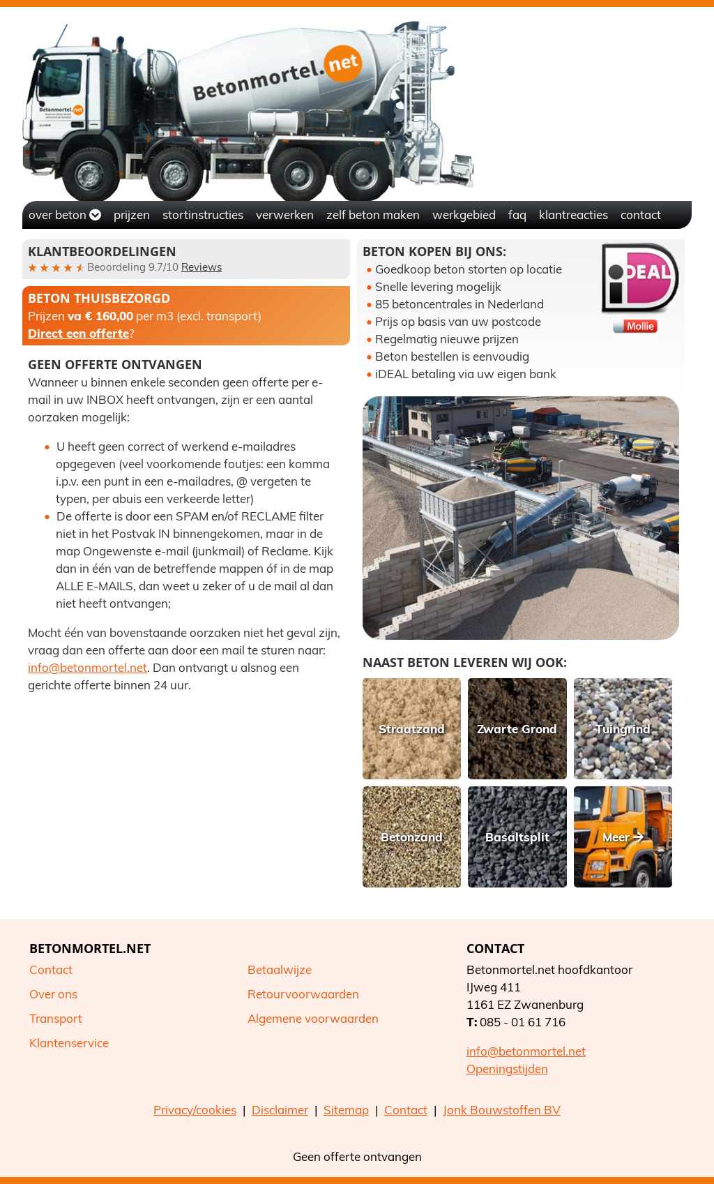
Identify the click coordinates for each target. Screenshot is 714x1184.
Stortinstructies (202, 214)
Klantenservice (69, 1042)
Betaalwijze (280, 969)
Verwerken (285, 214)
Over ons (53, 994)
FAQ (517, 214)
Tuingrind (623, 728)
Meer (623, 837)
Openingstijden (507, 1068)
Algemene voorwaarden (313, 1018)
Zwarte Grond (517, 728)
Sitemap (346, 1109)
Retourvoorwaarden (303, 994)
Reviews (201, 266)
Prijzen (132, 214)
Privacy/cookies (194, 1109)
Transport (55, 1018)
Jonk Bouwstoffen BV (502, 1109)
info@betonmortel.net (87, 667)
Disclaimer (280, 1109)
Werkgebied (464, 214)
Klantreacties (573, 214)
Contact (641, 214)
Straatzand (412, 728)
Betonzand (412, 837)
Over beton (65, 214)
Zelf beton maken (373, 214)
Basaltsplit (517, 837)
